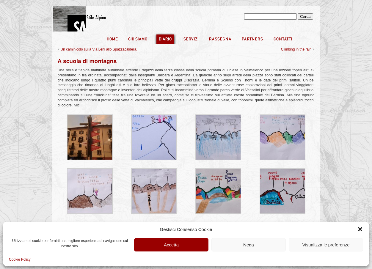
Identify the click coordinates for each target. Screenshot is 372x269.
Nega (248, 244)
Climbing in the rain (296, 49)
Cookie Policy (20, 259)
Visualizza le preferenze (326, 244)
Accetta (171, 244)
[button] (360, 229)
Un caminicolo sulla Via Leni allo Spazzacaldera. (99, 49)
